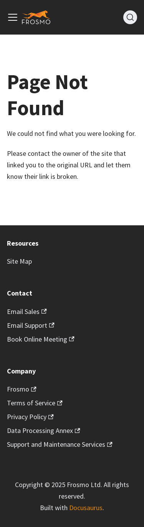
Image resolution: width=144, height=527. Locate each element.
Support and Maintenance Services (60, 444)
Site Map (19, 261)
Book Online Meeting (40, 339)
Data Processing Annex (43, 430)
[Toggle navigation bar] (12, 17)
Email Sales (27, 311)
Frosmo (21, 389)
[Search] (130, 17)
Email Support (31, 325)
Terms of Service (35, 402)
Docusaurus (86, 507)
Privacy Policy (30, 416)
